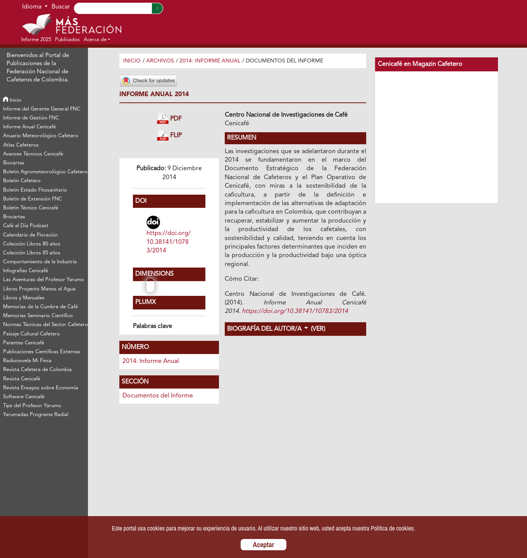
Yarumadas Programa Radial (35, 414)
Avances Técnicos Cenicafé (33, 154)
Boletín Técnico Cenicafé (30, 208)
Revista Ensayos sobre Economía (40, 387)
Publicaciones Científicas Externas (41, 351)
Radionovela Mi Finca (27, 360)
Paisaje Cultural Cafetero (31, 334)
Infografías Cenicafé (25, 270)
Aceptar (263, 544)
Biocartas (13, 163)
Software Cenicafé (24, 396)
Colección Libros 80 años (31, 244)
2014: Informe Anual (209, 61)
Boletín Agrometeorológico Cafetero (45, 171)
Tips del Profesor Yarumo (32, 405)
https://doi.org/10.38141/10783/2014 (168, 242)
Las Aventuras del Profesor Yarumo (43, 279)
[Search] (113, 8)
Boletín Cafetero (22, 180)
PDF (169, 119)
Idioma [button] (32, 7)
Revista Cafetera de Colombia (37, 369)
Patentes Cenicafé (23, 343)
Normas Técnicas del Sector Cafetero (45, 324)
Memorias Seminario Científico (38, 315)
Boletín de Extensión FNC (32, 199)
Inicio (12, 100)
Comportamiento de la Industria (40, 261)
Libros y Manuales (24, 298)
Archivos (160, 61)
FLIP (169, 136)
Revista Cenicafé (21, 379)
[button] (97, 39)
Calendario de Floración (30, 235)
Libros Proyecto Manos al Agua (39, 289)
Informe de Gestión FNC (31, 118)
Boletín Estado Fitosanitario (35, 190)
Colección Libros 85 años (31, 253)
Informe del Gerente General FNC (41, 109)
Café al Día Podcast (25, 225)
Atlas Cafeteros (21, 145)
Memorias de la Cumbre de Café (40, 306)
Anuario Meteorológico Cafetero (40, 135)
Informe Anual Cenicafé (29, 127)
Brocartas (14, 216)
